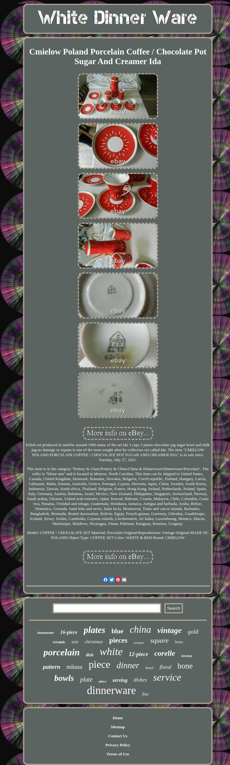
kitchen (186, 656)
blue (117, 631)
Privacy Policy (118, 745)
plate (86, 679)
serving (119, 680)
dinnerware (111, 690)
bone (185, 666)
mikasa (74, 667)
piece (99, 664)
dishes (140, 680)
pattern (51, 666)
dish (89, 655)
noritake (139, 643)
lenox (179, 642)
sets (75, 641)
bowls (64, 678)
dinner (127, 665)
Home (118, 717)
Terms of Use (117, 754)
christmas (94, 641)
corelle (164, 653)
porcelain (62, 652)
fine (145, 694)
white (111, 651)
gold (193, 631)
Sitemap (118, 727)
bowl (149, 667)
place (102, 681)
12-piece (138, 654)
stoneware (45, 632)
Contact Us (118, 736)
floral (165, 667)
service (167, 677)
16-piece (68, 632)
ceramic (59, 642)
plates (94, 630)
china (140, 629)
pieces (118, 640)
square (159, 640)
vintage (169, 630)
